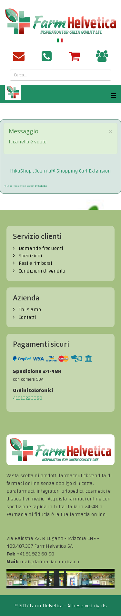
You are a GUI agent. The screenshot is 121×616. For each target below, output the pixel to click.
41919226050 (27, 398)
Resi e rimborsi (34, 263)
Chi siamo (29, 309)
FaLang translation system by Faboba (25, 186)
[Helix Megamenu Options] (113, 95)
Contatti (26, 317)
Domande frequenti (40, 248)
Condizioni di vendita (41, 270)
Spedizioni (29, 255)
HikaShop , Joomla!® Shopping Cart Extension (60, 171)
